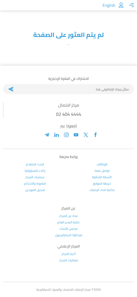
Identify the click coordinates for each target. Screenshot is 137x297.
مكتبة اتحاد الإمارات (102, 190)
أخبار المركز (69, 254)
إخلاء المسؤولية (35, 170)
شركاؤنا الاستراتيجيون (68, 235)
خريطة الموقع (102, 183)
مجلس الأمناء (68, 228)
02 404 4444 (68, 114)
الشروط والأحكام (35, 183)
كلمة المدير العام (68, 222)
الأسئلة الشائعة (102, 177)
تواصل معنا (102, 170)
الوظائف (102, 164)
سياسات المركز (34, 177)
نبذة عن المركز (68, 216)
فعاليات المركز (68, 260)
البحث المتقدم (35, 164)
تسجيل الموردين (35, 190)
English (109, 5)
